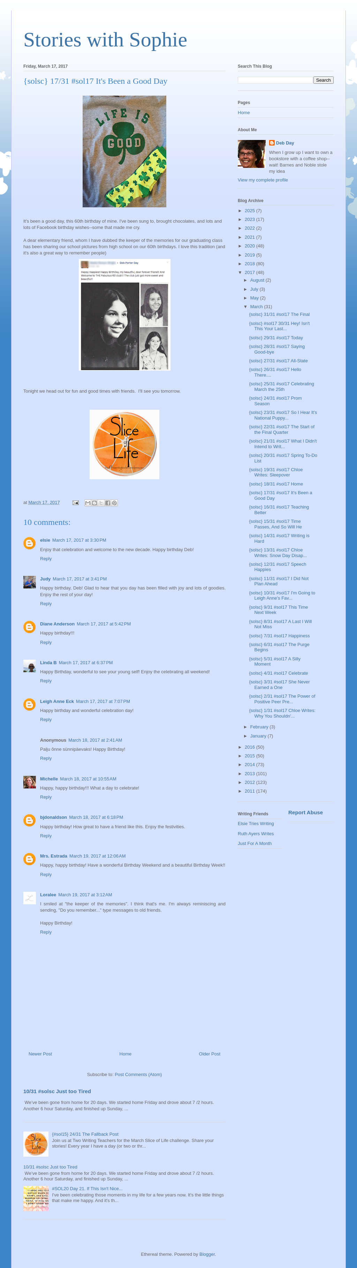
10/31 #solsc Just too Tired (57, 1091)
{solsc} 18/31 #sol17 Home (276, 484)
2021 (250, 237)
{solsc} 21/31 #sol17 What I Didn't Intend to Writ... (283, 443)
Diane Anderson (57, 623)
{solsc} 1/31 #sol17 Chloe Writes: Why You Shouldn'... (282, 713)
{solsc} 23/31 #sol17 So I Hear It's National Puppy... (283, 415)
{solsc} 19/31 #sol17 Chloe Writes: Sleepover (276, 472)
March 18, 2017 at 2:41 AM (95, 740)
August (258, 280)
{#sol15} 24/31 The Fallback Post (85, 1134)
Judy (45, 578)
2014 (250, 764)
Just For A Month (255, 843)
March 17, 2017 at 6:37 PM (86, 662)
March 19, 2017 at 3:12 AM (85, 894)
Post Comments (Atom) (138, 1074)
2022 (250, 228)
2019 (250, 255)
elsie (45, 540)
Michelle (49, 778)
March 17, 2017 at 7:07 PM (103, 701)
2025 (250, 210)
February (260, 726)
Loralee (48, 894)
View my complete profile (263, 180)
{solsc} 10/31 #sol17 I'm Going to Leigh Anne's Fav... (282, 595)
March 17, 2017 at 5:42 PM (104, 623)
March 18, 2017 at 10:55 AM (88, 778)
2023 (250, 219)
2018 (250, 263)
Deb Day (285, 143)
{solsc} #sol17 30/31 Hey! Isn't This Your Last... (279, 326)
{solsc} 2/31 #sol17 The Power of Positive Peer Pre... (282, 699)
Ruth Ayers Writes (256, 833)
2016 (250, 747)
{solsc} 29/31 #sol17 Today (276, 337)
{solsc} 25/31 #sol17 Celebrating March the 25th (281, 386)
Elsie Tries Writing (256, 823)
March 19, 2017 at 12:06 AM (97, 856)
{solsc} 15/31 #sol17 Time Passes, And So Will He (275, 524)
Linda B (48, 662)
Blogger (207, 1254)
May (255, 298)
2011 (250, 791)
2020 (250, 246)
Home (126, 1053)
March (257, 306)
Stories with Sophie (105, 39)
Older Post (209, 1053)
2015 (250, 755)
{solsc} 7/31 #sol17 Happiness (279, 635)
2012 (250, 782)
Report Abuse (305, 812)
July (255, 289)
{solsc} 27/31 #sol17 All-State (278, 360)
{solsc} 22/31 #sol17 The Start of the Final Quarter (281, 429)
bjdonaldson (53, 817)
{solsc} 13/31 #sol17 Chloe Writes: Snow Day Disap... (278, 552)
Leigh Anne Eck (57, 701)
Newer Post (40, 1053)
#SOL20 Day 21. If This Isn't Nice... (87, 1188)
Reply (46, 558)
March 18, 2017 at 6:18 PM (96, 817)
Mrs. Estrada (53, 856)
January (259, 736)
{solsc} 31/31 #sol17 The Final (279, 314)
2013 (250, 773)
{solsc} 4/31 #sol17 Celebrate (278, 673)
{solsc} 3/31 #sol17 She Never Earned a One (279, 684)
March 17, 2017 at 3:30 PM (79, 540)
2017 (250, 272)
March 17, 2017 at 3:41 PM (80, 578)
